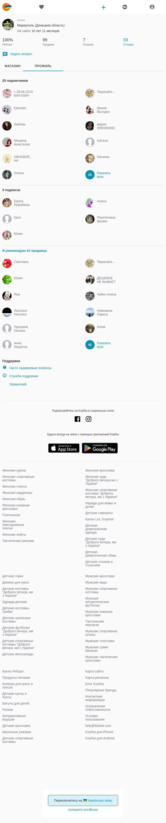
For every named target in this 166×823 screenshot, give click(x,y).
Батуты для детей (15, 703)
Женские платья (14, 486)
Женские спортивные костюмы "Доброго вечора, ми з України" (101, 493)
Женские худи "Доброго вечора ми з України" (101, 480)
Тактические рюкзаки (18, 541)
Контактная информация (95, 698)
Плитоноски (11, 515)
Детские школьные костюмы (16, 619)
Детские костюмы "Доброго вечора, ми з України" (17, 592)
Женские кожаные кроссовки (16, 507)
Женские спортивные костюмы (18, 478)
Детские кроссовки (16, 726)
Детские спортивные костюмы (17, 740)
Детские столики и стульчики (99, 563)
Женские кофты (14, 534)
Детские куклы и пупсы (14, 695)
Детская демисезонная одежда (96, 529)
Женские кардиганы (17, 493)
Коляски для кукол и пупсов (17, 685)
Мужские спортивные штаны (101, 632)
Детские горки (12, 576)
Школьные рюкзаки (16, 732)
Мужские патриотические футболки (97, 602)
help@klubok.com (98, 726)
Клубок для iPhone (99, 732)
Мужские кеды (96, 582)
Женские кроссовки (100, 470)
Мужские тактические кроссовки (101, 658)
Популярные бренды (101, 690)
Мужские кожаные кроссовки (99, 613)
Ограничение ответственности (97, 708)
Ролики (7, 710)
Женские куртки (14, 470)
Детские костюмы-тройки (16, 609)
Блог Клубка (94, 684)
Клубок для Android (99, 738)
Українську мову (100, 800)
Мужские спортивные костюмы (101, 590)
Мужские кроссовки (100, 576)
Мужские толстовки (99, 641)
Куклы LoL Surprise (99, 519)
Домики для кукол (15, 582)
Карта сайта (94, 671)
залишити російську (83, 809)
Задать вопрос (17, 54)
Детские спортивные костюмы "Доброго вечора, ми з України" (18, 644)
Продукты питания (16, 677)
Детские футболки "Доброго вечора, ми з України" (17, 631)
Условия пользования (95, 717)
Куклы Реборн (12, 671)
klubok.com (7, 7)
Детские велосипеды (18, 654)
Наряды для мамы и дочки (100, 504)
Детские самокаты (99, 513)
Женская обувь (13, 499)
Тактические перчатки (94, 623)
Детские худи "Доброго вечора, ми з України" (100, 542)
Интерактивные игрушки (14, 717)
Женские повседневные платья (13, 524)
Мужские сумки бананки (96, 648)
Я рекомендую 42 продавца (24, 250)
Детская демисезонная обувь (100, 553)
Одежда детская (14, 602)
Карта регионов (97, 677)
